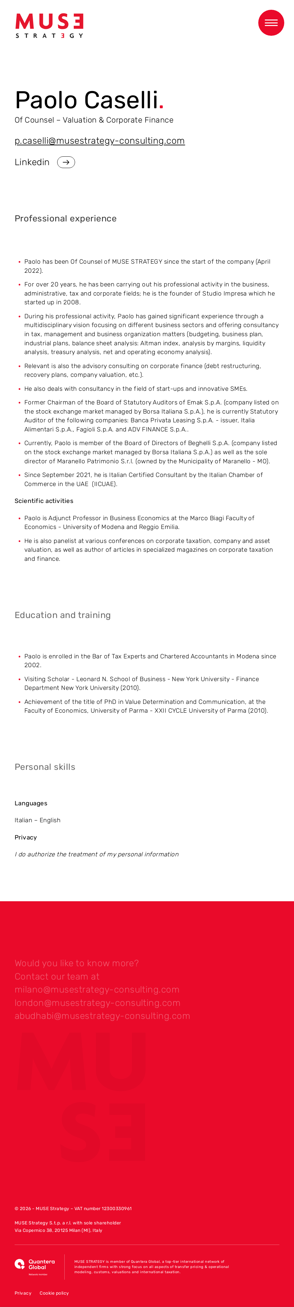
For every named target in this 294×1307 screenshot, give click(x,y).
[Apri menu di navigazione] (271, 23)
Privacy (23, 1293)
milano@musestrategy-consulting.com (97, 992)
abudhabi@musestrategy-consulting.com (102, 1018)
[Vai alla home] (49, 25)
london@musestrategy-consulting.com (98, 1005)
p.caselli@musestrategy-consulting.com (100, 140)
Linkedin (45, 162)
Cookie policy (54, 1293)
